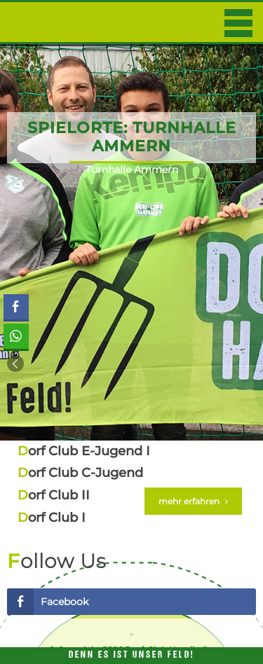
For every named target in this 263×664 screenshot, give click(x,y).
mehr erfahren (193, 501)
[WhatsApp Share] (16, 336)
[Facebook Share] (16, 306)
